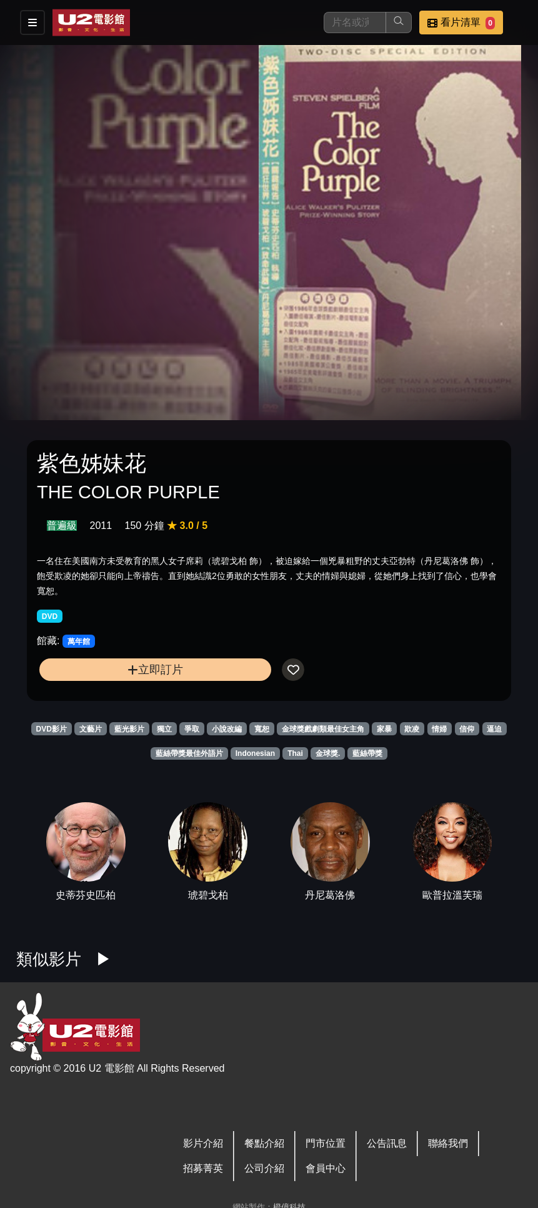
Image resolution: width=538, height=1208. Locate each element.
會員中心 (326, 1168)
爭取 (191, 729)
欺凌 (411, 729)
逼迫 (494, 729)
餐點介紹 (264, 1143)
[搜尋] (355, 22)
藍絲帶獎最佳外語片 (189, 753)
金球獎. (328, 753)
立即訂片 (155, 669)
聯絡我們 (448, 1143)
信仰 (466, 729)
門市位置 (326, 1143)
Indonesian (255, 753)
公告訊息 (387, 1143)
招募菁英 (203, 1168)
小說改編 (227, 729)
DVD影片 (51, 729)
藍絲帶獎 (367, 753)
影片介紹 (203, 1143)
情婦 (439, 729)
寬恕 (261, 729)
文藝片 (90, 729)
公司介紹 (264, 1168)
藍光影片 (129, 729)
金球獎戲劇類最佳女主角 (323, 729)
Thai (295, 753)
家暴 (384, 729)
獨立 (164, 729)
